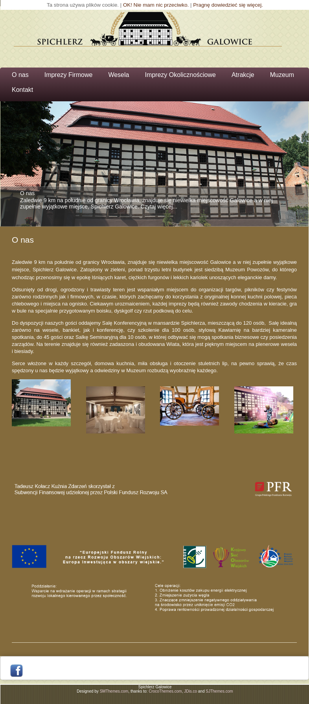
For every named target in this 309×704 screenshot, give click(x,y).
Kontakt (22, 89)
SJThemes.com (219, 691)
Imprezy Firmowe (68, 74)
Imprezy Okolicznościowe (180, 74)
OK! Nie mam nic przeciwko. (156, 5)
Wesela (118, 74)
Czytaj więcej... (159, 206)
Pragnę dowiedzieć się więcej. (228, 5)
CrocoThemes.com (165, 691)
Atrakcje (243, 74)
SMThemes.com (114, 691)
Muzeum (282, 74)
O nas (20, 74)
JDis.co (190, 691)
